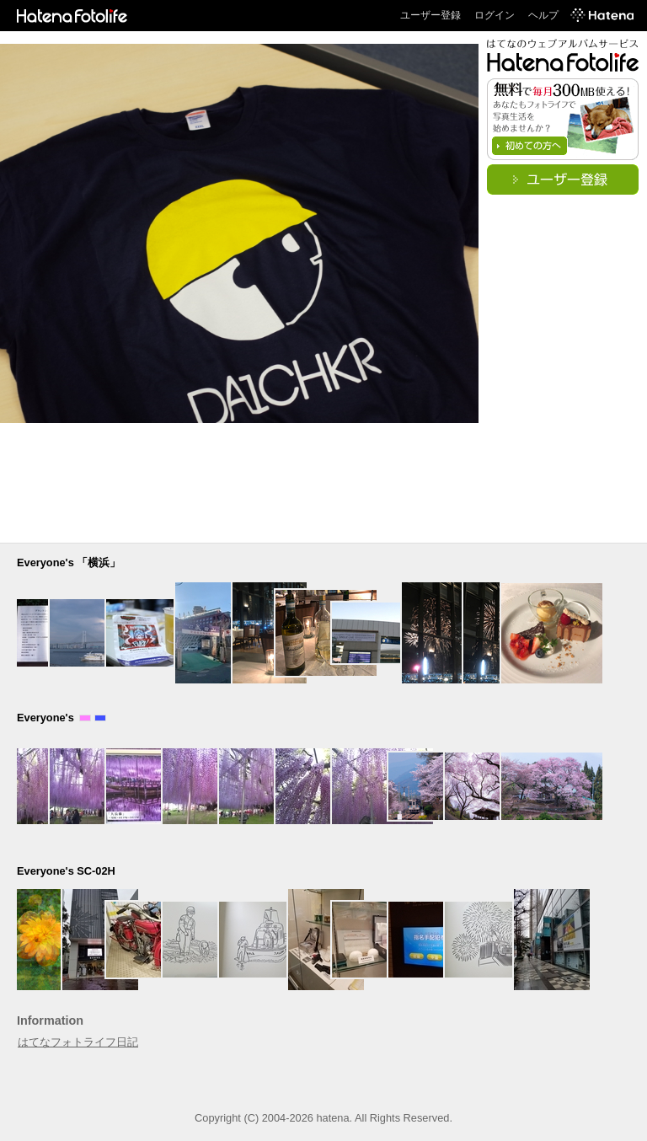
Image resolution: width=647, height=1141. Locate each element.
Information (50, 1020)
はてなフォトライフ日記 (78, 1042)
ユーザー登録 (430, 15)
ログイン (494, 15)
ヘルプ (543, 15)
